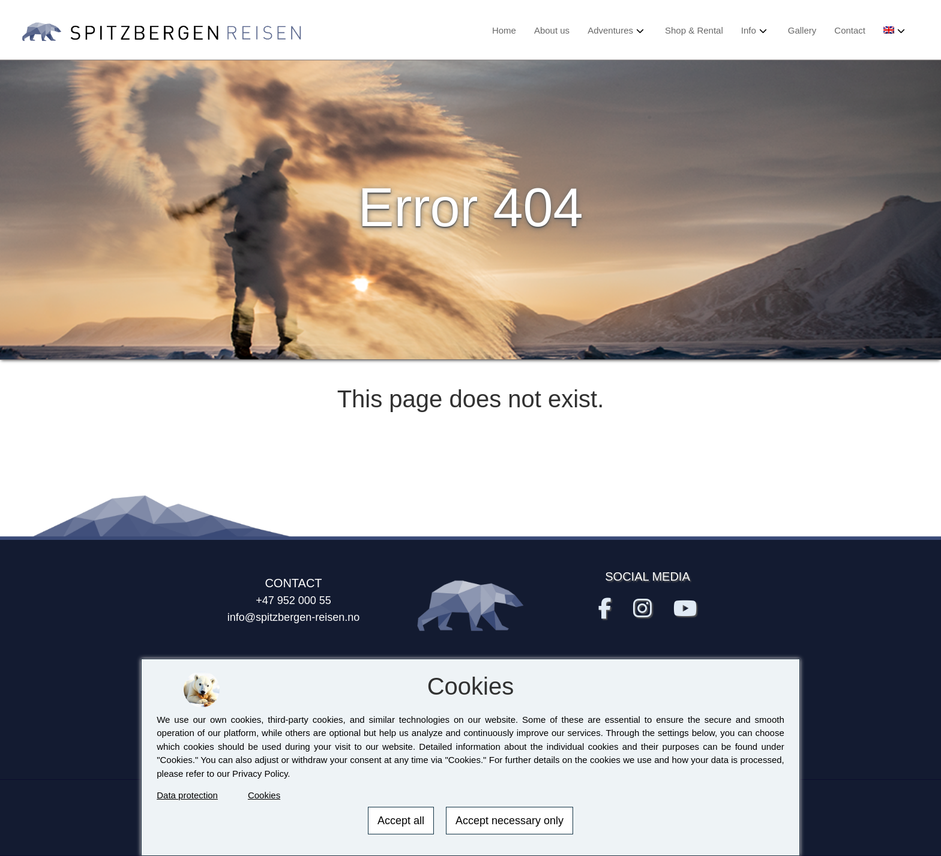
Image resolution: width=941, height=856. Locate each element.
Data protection (187, 795)
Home (504, 30)
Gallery (802, 30)
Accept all (400, 821)
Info (748, 30)
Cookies (264, 795)
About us (552, 30)
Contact (849, 30)
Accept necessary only (509, 821)
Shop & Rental (694, 30)
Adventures (610, 30)
